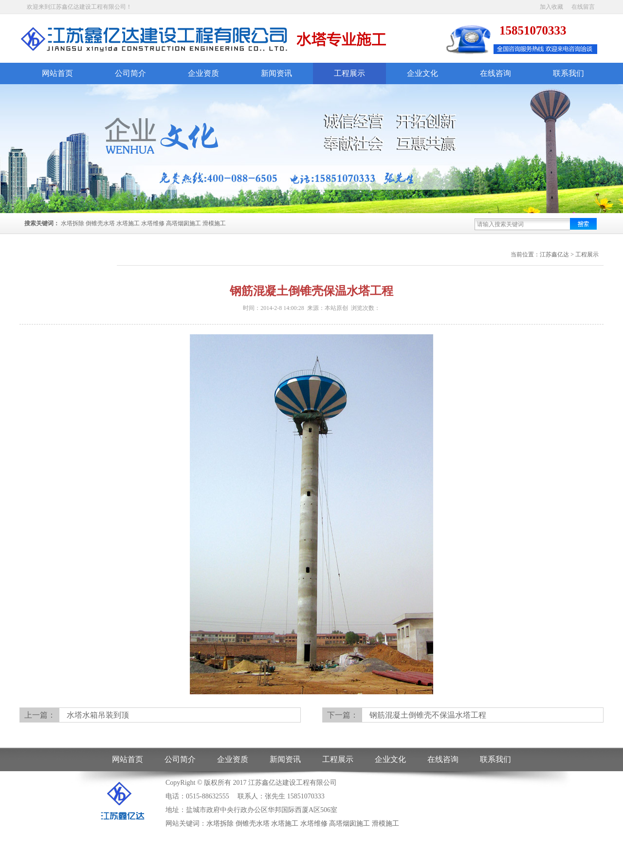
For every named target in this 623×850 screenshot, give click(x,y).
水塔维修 (153, 223)
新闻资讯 (276, 73)
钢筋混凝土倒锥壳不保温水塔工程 (427, 715)
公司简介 (130, 73)
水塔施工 (128, 223)
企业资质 (203, 73)
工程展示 (349, 73)
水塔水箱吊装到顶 (98, 715)
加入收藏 (551, 6)
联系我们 (568, 73)
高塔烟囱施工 (183, 223)
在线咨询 (495, 73)
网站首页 (57, 73)
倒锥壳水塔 (100, 223)
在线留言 (583, 6)
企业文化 (422, 73)
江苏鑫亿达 (554, 254)
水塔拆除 (72, 223)
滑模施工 (214, 223)
